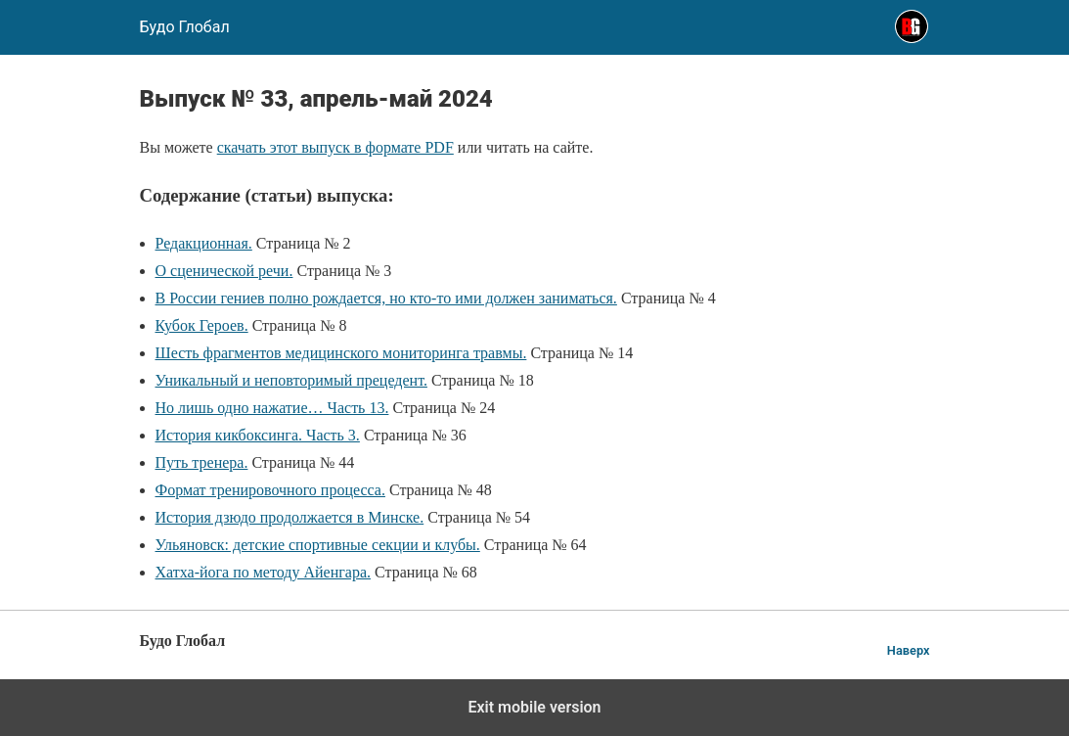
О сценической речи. (224, 270)
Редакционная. (204, 243)
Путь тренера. (202, 462)
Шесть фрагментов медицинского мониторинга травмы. (341, 353)
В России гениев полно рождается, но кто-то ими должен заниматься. (386, 298)
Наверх (908, 650)
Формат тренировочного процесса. (270, 490)
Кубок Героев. (202, 325)
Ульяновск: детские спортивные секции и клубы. (318, 544)
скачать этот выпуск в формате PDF (335, 147)
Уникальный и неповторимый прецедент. (291, 380)
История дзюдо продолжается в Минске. (290, 517)
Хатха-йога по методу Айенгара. (263, 572)
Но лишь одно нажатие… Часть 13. (272, 407)
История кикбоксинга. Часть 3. (258, 435)
